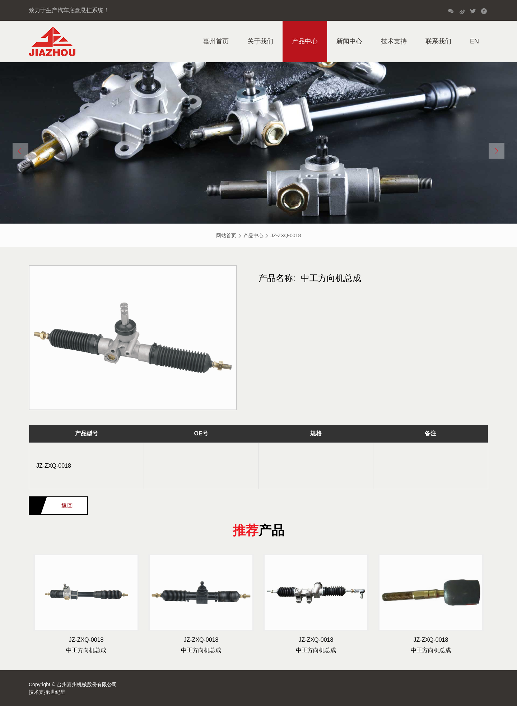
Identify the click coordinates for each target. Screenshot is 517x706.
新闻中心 (349, 41)
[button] (20, 151)
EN (474, 41)
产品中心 (305, 41)
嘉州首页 (216, 41)
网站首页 (226, 235)
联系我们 (438, 41)
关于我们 (260, 41)
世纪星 (57, 692)
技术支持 (394, 41)
